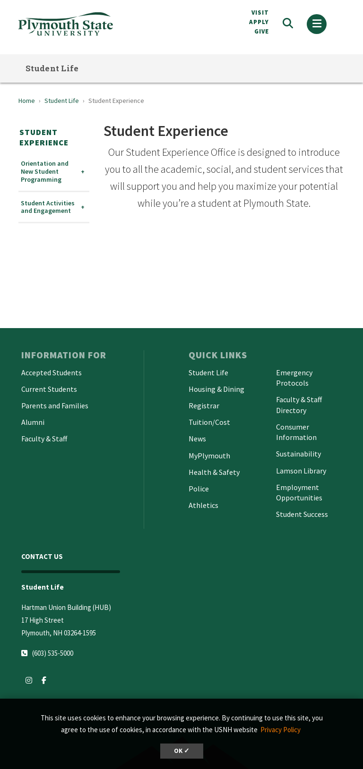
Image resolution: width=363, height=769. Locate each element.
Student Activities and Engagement (48, 207)
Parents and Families (54, 405)
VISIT (260, 12)
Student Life (52, 68)
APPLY (259, 22)
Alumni (32, 422)
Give (261, 31)
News (197, 438)
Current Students (49, 389)
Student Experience (44, 137)
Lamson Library (301, 470)
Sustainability (298, 453)
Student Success (302, 514)
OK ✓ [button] (182, 751)
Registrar (204, 405)
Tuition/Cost (209, 422)
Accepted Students (51, 372)
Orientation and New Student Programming (45, 171)
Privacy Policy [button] (280, 729)
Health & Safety (214, 472)
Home (26, 100)
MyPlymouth (209, 455)
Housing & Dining (216, 389)
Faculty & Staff (44, 438)
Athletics (203, 505)
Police (199, 488)
